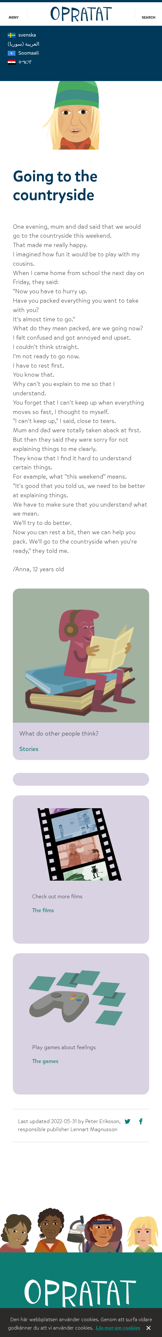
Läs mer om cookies (118, 1327)
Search (148, 17)
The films (43, 910)
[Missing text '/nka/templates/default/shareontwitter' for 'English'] (143, 1123)
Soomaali (23, 53)
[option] (81, 107)
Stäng (149, 1328)
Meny (14, 17)
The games (45, 1061)
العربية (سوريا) (23, 44)
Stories (29, 749)
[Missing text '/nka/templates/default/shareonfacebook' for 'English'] (128, 1123)
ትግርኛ (20, 62)
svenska (22, 35)
